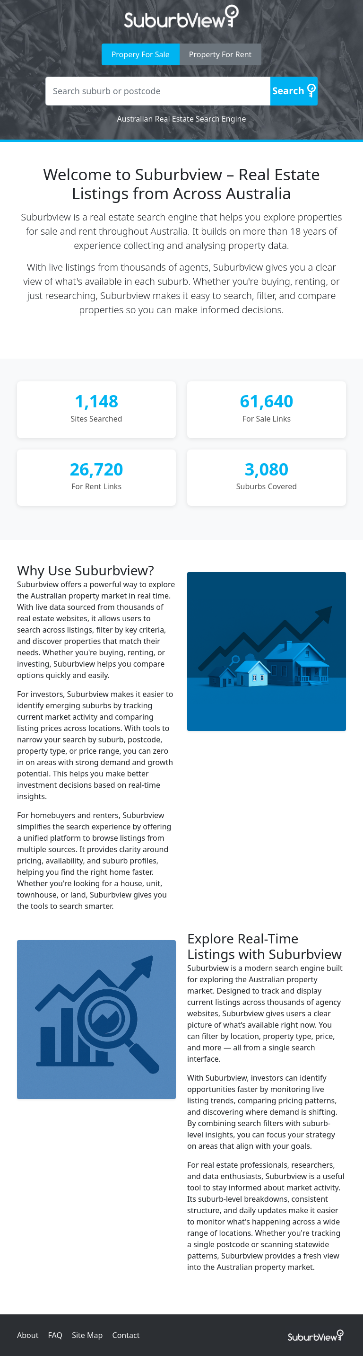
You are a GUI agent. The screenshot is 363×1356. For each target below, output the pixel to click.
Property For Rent (220, 54)
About (27, 1335)
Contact (126, 1335)
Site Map (87, 1335)
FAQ (55, 1335)
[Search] (294, 91)
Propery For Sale (141, 54)
